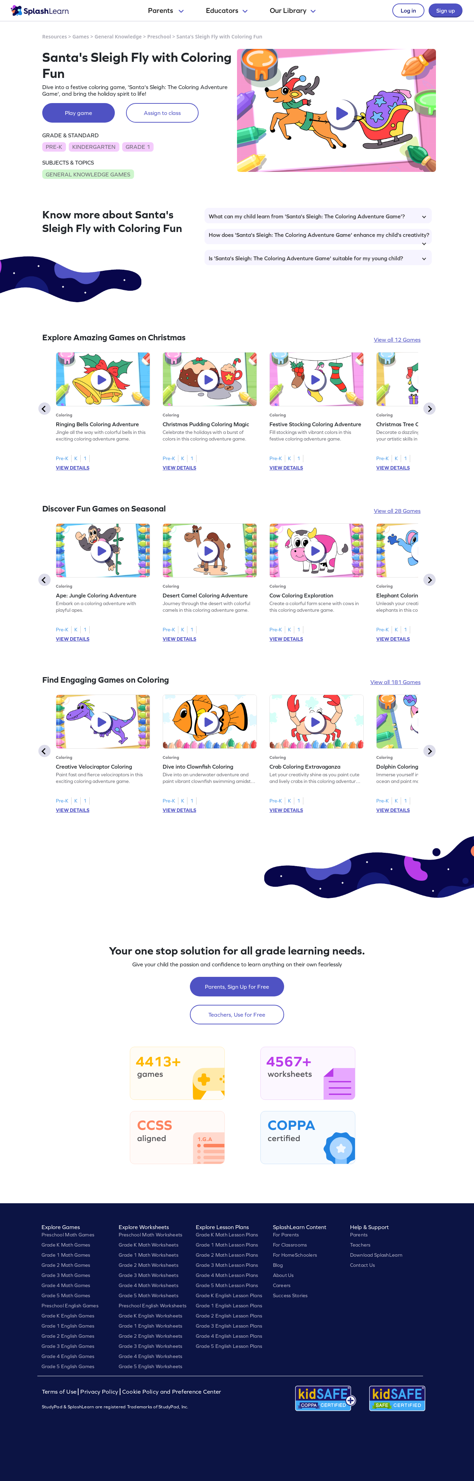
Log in (408, 10)
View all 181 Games (395, 682)
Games (81, 36)
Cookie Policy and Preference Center (171, 1391)
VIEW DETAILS (72, 468)
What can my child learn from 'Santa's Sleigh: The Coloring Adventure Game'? (317, 216)
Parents (166, 10)
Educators (226, 10)
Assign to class (162, 113)
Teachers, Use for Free (236, 1014)
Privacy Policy (99, 1391)
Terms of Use (60, 1391)
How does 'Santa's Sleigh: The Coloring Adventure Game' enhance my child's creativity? (319, 238)
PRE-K (54, 147)
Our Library (293, 10)
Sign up (445, 10)
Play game (78, 113)
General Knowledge (118, 36)
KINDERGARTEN (94, 147)
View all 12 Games (397, 339)
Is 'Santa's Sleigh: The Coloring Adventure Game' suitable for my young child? (317, 258)
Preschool (159, 36)
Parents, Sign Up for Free (237, 986)
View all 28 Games (397, 511)
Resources (54, 36)
